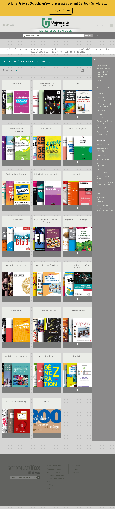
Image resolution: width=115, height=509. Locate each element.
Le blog (50, 485)
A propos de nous (54, 469)
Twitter (75, 469)
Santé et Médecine (105, 159)
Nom (18, 71)
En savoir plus (60, 11)
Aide (48, 482)
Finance (100, 94)
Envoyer (88, 35)
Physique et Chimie (105, 155)
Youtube (75, 472)
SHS (98, 189)
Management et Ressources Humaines (103, 134)
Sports (100, 193)
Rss (48, 488)
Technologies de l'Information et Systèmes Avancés (105, 208)
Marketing (101, 141)
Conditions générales (55, 475)
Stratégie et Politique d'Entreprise (102, 199)
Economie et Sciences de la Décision (103, 87)
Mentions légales (53, 472)
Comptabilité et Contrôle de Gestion (103, 74)
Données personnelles (56, 478)
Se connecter (102, 26)
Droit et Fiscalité (104, 81)
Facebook (76, 466)
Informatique (102, 111)
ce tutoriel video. (78, 52)
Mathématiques (103, 145)
